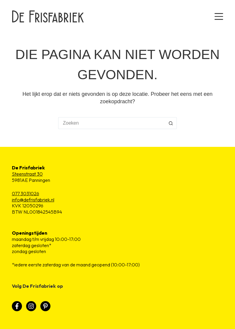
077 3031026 (25, 193)
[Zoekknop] (171, 123)
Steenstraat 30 (27, 174)
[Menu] (219, 16)
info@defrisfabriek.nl (33, 200)
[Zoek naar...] (111, 123)
